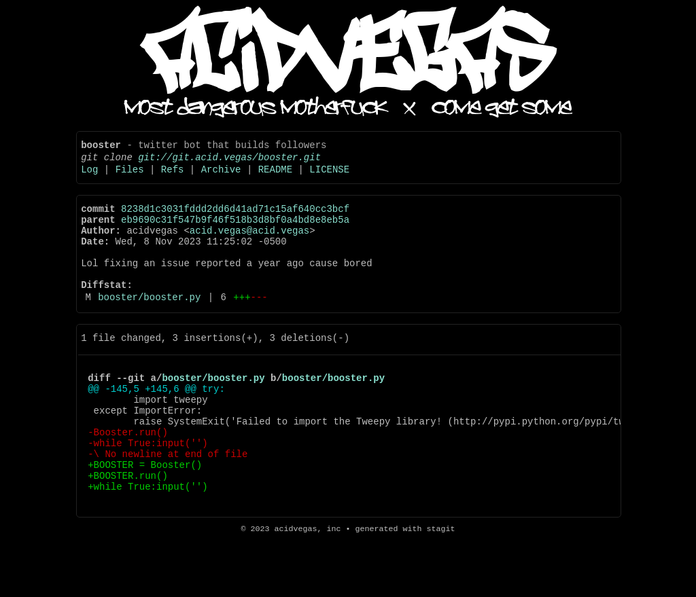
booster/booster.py (149, 325)
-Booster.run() (128, 478)
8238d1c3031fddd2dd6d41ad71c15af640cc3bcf (235, 220)
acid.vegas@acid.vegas (249, 246)
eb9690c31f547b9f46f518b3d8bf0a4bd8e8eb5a (235, 233)
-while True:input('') (147, 491)
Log (89, 176)
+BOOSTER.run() (128, 530)
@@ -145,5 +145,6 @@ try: (156, 426)
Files (130, 176)
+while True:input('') (147, 543)
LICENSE (329, 176)
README (275, 176)
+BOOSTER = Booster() (145, 517)
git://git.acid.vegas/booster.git (229, 162)
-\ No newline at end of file (167, 504)
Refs (172, 176)
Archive (221, 176)
